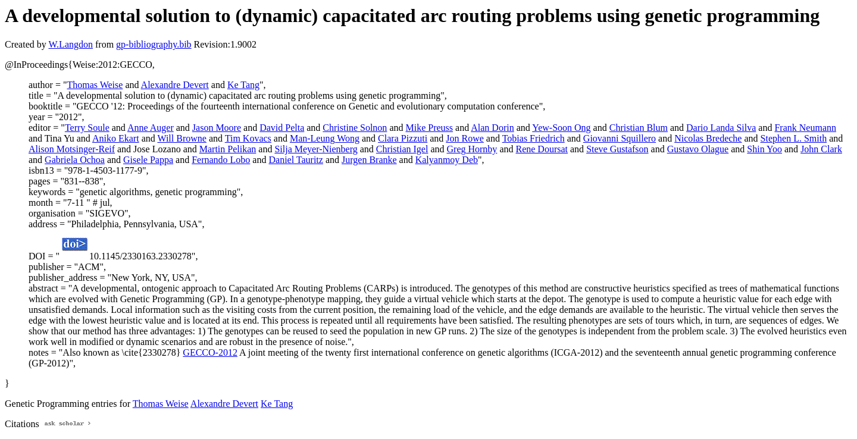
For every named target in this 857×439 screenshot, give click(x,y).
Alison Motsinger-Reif (72, 149)
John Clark (821, 149)
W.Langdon (70, 44)
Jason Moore (216, 128)
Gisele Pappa (148, 160)
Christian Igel (402, 149)
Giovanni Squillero (619, 138)
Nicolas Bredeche (708, 138)
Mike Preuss (429, 128)
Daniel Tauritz (295, 160)
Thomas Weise (95, 85)
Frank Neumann (805, 128)
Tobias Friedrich (533, 138)
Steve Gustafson (617, 149)
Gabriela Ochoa (75, 160)
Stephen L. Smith (794, 138)
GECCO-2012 (210, 352)
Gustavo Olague (698, 149)
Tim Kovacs (248, 138)
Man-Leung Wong (324, 138)
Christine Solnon (355, 128)
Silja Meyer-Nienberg (315, 149)
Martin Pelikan (228, 149)
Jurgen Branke (369, 160)
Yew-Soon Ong (561, 128)
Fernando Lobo (221, 160)
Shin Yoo (764, 149)
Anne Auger (150, 128)
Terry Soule (87, 128)
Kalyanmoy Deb (446, 160)
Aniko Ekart (115, 138)
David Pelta (281, 128)
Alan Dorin (492, 128)
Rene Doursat (541, 149)
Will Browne (181, 138)
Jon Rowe (465, 138)
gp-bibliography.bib (154, 44)
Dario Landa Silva (721, 128)
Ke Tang (243, 85)
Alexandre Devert (175, 85)
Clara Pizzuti (402, 138)
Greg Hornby (472, 149)
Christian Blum (638, 128)
